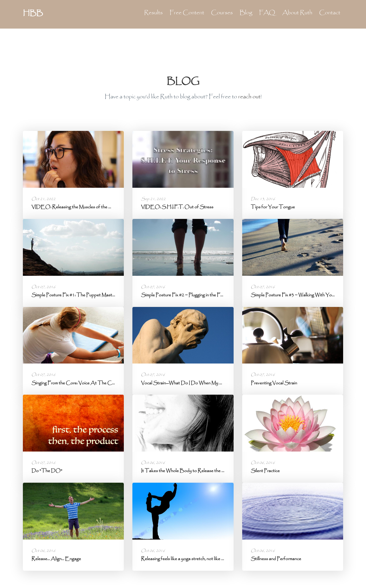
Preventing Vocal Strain (274, 383)
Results (153, 13)
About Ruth (297, 13)
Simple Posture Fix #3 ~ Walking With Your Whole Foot (305, 295)
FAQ (267, 13)
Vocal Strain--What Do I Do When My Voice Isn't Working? (199, 383)
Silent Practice (265, 470)
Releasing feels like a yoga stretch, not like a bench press (194, 558)
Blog (246, 13)
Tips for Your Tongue (273, 207)
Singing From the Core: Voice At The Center (76, 383)
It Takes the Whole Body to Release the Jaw (185, 470)
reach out (249, 96)
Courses (222, 13)
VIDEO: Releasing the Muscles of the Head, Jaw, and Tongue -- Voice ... (103, 207)
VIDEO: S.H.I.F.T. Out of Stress (177, 207)
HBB (33, 13)
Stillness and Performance (276, 558)
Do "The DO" (46, 470)
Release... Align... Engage (56, 558)
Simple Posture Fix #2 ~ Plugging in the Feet (183, 295)
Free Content (187, 13)
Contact (329, 13)
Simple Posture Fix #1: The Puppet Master (73, 295)
